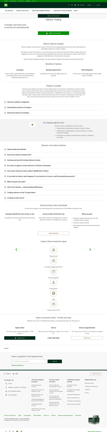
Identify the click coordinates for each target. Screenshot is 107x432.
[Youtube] (17, 426)
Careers (53, 409)
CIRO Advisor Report (94, 426)
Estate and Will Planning (73, 392)
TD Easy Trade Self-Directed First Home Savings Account (54, 398)
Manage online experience (65, 409)
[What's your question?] (28, 356)
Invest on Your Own (22, 10)
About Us (46, 409)
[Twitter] (6, 426)
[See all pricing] (53, 228)
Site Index (78, 409)
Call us (9, 378)
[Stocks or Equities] (53, 267)
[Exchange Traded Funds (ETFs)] (53, 257)
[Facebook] (9, 426)
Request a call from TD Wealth (16, 382)
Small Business (13, 1)
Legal (6, 343)
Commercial (21, 1)
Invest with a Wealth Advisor (41, 10)
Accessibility (27, 409)
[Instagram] (13, 426)
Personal (6, 1)
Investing (28, 1)
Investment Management (73, 389)
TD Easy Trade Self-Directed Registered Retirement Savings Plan (55, 392)
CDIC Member (37, 409)
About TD (34, 1)
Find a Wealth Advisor (13, 385)
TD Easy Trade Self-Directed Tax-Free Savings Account (56, 386)
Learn (76, 10)
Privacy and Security (10, 409)
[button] (69, 5)
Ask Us (55, 356)
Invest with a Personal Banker (63, 10)
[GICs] (53, 289)
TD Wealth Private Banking (73, 395)
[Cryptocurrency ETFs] (53, 300)
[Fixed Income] (53, 278)
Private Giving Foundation (74, 398)
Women (87, 387)
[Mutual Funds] (53, 246)
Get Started (9, 10)
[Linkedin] (21, 426)
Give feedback (11, 389)
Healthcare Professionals (91, 380)
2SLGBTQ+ (87, 384)
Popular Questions (17, 360)
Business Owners (89, 377)
